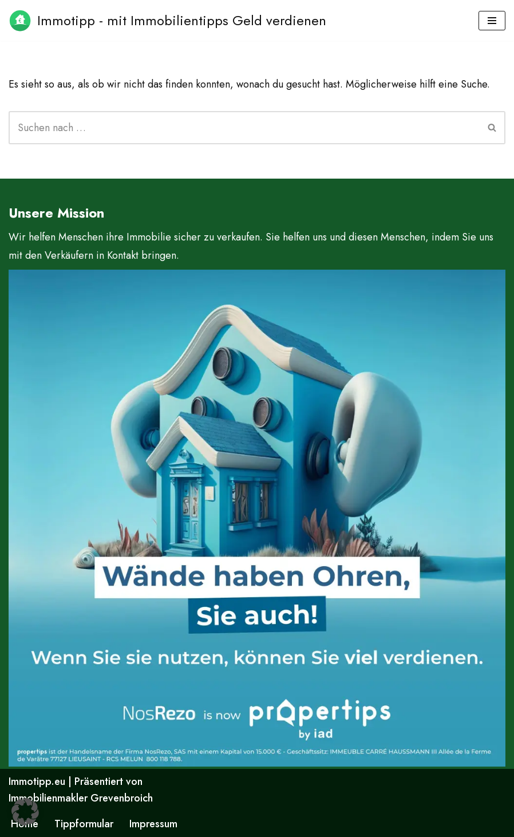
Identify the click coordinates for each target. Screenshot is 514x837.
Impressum (153, 823)
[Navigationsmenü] (492, 20)
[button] (25, 812)
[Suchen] (244, 127)
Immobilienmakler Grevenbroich (81, 798)
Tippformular (83, 823)
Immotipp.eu (37, 781)
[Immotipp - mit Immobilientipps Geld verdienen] (167, 20)
